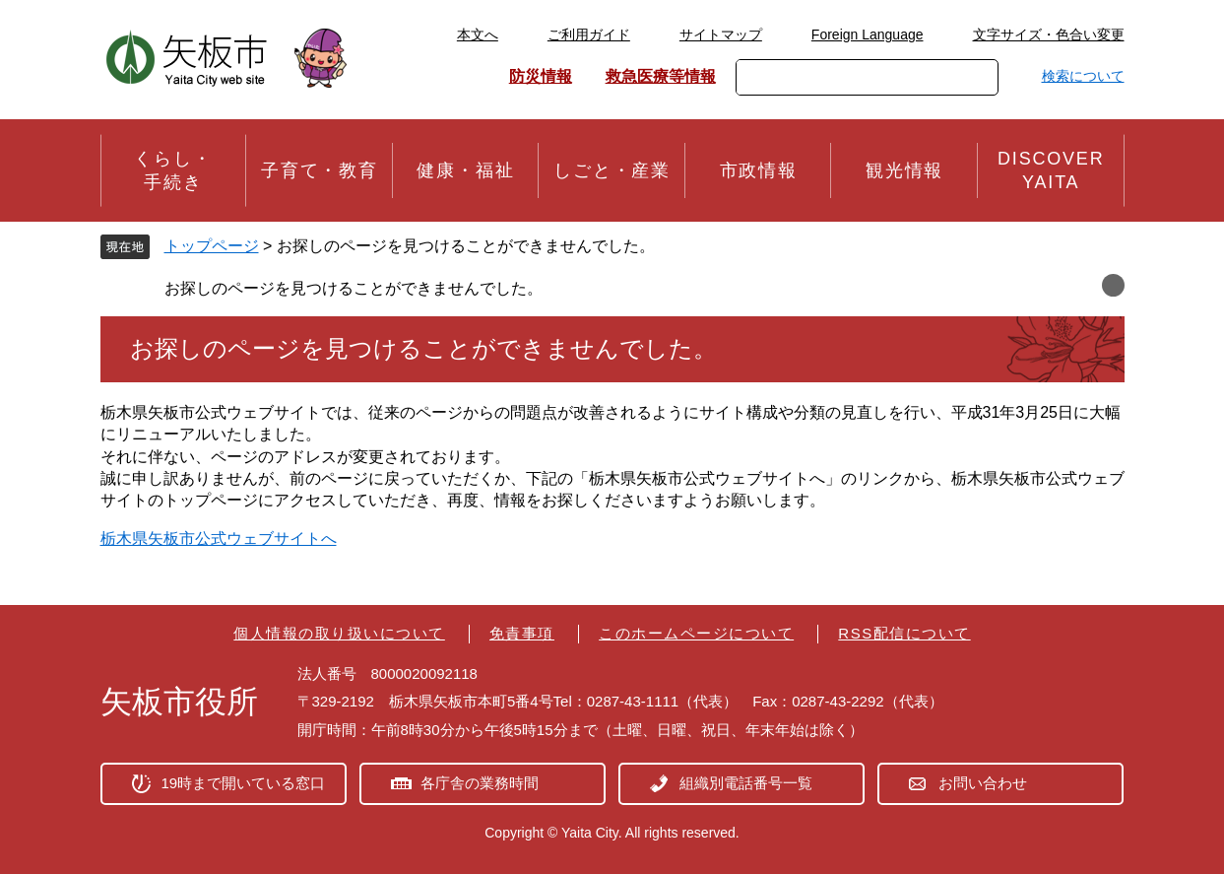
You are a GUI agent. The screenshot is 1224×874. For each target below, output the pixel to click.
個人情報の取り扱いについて (339, 633)
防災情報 (540, 76)
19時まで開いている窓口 (243, 782)
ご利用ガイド (589, 34)
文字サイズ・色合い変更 (1049, 34)
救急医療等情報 (661, 76)
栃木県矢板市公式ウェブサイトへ (218, 538)
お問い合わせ (982, 782)
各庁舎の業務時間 (479, 782)
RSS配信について (904, 633)
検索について (1083, 76)
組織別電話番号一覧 (745, 782)
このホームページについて (696, 633)
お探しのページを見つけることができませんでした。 (353, 288)
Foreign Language (867, 34)
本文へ (477, 34)
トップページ (211, 245)
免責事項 (521, 633)
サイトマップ (720, 34)
